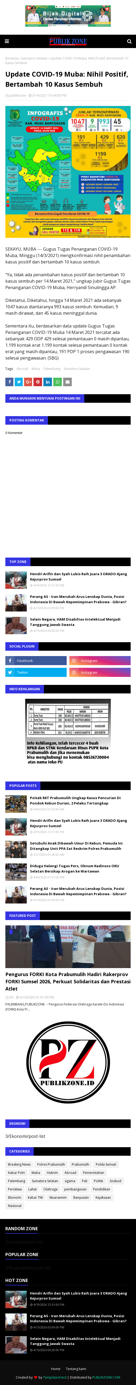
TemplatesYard (54, 1377)
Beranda (11, 58)
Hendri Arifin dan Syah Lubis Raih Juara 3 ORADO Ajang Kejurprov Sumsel (78, 576)
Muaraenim (58, 1197)
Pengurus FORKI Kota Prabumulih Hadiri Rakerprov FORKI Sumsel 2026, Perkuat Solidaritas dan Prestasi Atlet (68, 981)
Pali (84, 1181)
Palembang (52, 368)
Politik (98, 1181)
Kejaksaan (103, 1197)
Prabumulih (80, 1164)
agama (70, 1181)
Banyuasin (81, 1197)
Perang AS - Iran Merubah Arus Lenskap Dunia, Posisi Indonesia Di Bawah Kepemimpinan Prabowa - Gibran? (78, 599)
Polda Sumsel (106, 1164)
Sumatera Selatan (34, 58)
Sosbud (115, 1181)
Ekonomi (14, 1197)
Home (56, 1369)
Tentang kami (76, 1369)
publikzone (17, 95)
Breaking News (19, 1164)
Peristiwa (15, 1189)
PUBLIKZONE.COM (106, 1377)
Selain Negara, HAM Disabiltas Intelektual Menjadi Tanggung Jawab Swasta (75, 622)
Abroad (22, 368)
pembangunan (75, 1189)
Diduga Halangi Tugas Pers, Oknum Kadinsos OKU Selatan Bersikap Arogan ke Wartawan (74, 868)
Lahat (32, 1189)
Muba (36, 368)
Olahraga (50, 1189)
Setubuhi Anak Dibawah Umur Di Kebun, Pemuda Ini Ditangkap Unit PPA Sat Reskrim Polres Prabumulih (76, 846)
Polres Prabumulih (51, 1164)
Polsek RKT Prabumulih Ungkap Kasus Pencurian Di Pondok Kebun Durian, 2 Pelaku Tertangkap (75, 800)
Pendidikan (101, 1189)
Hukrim (52, 1172)
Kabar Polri (16, 1172)
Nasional (14, 1206)
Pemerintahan (93, 1172)
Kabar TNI (35, 1197)
